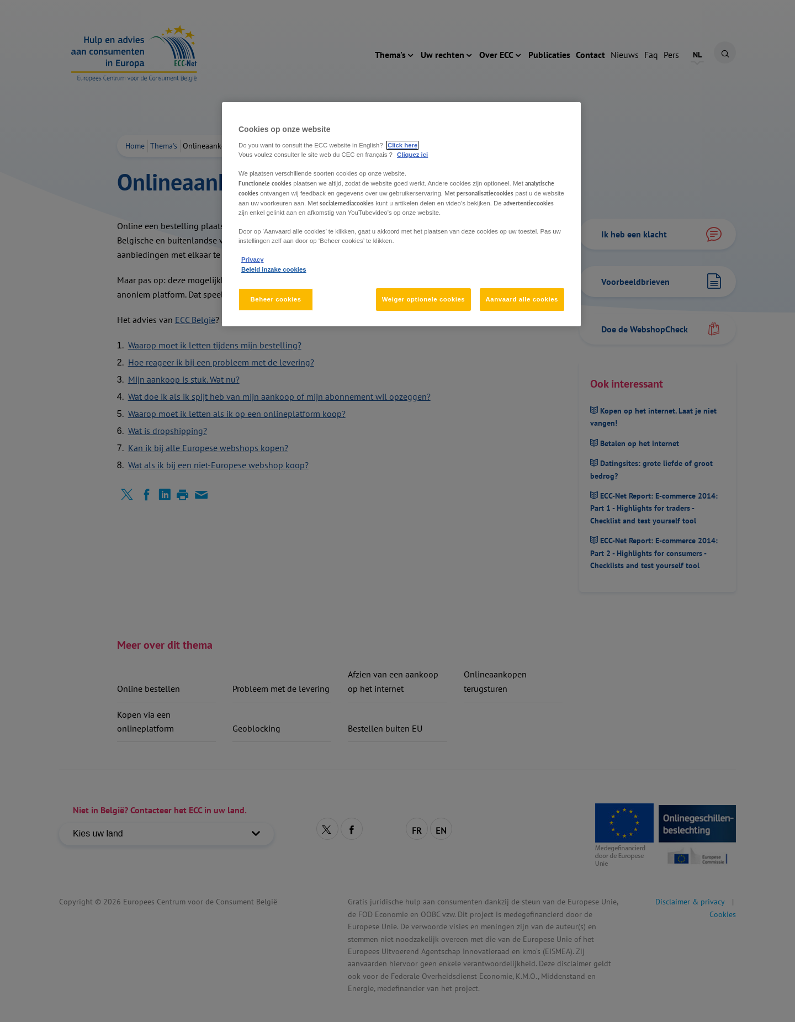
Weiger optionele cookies (423, 299)
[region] (401, 214)
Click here (402, 145)
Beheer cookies (275, 299)
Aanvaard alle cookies (522, 299)
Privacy (252, 259)
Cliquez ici (412, 154)
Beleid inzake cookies (273, 269)
